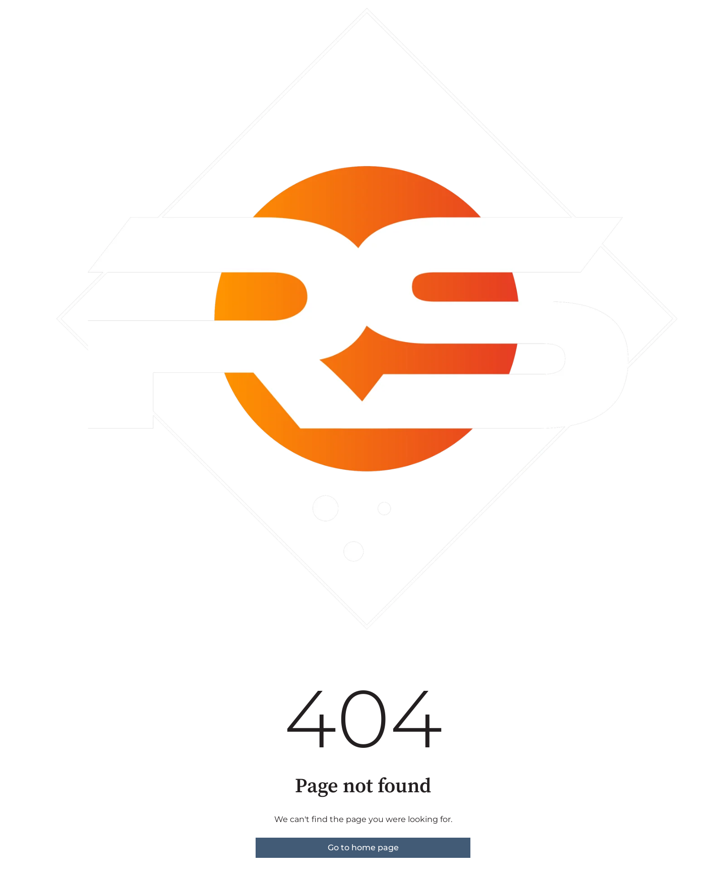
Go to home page (363, 847)
